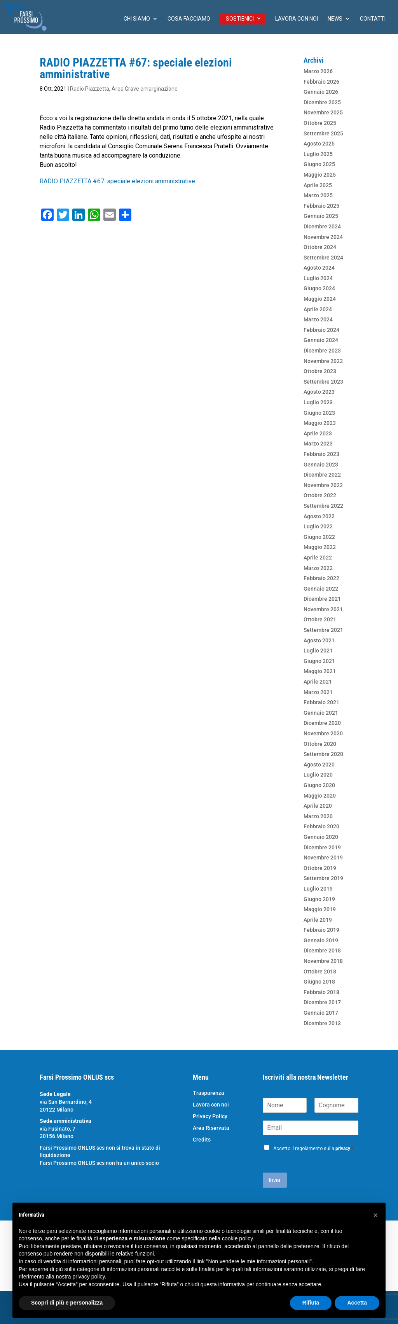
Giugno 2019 (319, 899)
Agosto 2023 (319, 392)
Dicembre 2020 (322, 723)
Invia (274, 1180)
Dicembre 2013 (322, 1023)
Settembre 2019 (323, 878)
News (335, 19)
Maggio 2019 (320, 909)
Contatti (373, 19)
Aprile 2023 (318, 433)
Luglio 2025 (318, 154)
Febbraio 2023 (321, 454)
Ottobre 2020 (320, 744)
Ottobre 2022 (320, 495)
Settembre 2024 (323, 257)
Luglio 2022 (318, 526)
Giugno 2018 (319, 982)
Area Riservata (211, 1128)
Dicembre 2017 (322, 1002)
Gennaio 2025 (321, 216)
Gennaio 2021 (321, 713)
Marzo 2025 (318, 195)
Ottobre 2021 (320, 619)
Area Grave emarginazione (145, 89)
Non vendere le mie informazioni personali (258, 1261)
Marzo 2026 (318, 71)
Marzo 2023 (318, 443)
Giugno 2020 (319, 785)
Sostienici (240, 19)
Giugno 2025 (319, 164)
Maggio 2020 (320, 796)
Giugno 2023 (319, 413)
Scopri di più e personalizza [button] (67, 1302)
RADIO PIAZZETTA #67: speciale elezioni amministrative (117, 181)
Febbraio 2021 (321, 702)
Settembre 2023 (323, 382)
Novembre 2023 (323, 361)
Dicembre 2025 (322, 102)
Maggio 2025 (320, 175)
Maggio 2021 (320, 671)
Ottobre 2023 (320, 371)
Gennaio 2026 (321, 92)
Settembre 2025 (323, 133)
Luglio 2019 (318, 889)
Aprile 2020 (318, 806)
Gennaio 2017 (321, 1013)
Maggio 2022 (320, 547)
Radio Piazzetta (89, 89)
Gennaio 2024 (321, 340)
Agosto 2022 (319, 516)
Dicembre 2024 (322, 226)
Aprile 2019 (318, 920)
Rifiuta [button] (310, 1302)
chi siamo (137, 19)
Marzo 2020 (318, 816)
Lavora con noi (296, 19)
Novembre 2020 (323, 733)
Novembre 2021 (323, 609)
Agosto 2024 (319, 268)
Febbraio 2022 (321, 578)
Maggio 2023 (320, 423)
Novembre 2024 (323, 237)
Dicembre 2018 (322, 950)
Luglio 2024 (318, 278)
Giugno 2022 (319, 537)
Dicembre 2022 (322, 475)
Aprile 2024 (318, 309)
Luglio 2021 (318, 650)
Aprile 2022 (318, 557)
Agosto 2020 (319, 764)
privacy (342, 1148)
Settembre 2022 (323, 506)
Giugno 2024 (319, 288)
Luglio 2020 (318, 775)
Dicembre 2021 (322, 599)
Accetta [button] (357, 1302)
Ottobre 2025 (320, 123)
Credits (202, 1140)
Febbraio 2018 (321, 992)
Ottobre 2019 (320, 868)
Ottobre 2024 (320, 247)
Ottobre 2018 (320, 971)
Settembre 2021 (323, 630)
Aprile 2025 (318, 185)
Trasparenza (208, 1093)
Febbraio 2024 (321, 330)
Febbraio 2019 (321, 930)
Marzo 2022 (318, 568)
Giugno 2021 (319, 661)
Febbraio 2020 (321, 826)
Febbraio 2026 (321, 82)
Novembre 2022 (323, 485)
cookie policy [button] (237, 1238)
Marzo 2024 (318, 319)
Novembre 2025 (323, 112)
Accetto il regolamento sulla (313, 1148)
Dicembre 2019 (322, 847)
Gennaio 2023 (321, 464)
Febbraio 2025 (321, 206)
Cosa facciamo (189, 19)
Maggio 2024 (320, 299)
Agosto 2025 (319, 143)
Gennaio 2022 (321, 589)
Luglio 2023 (318, 402)
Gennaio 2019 (321, 940)
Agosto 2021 (319, 640)
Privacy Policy (210, 1116)
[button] (375, 1215)
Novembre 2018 (323, 961)
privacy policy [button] (89, 1276)
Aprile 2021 (318, 682)
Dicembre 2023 (322, 350)
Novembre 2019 (323, 857)
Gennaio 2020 (321, 837)
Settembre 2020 (323, 754)
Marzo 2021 (318, 692)
